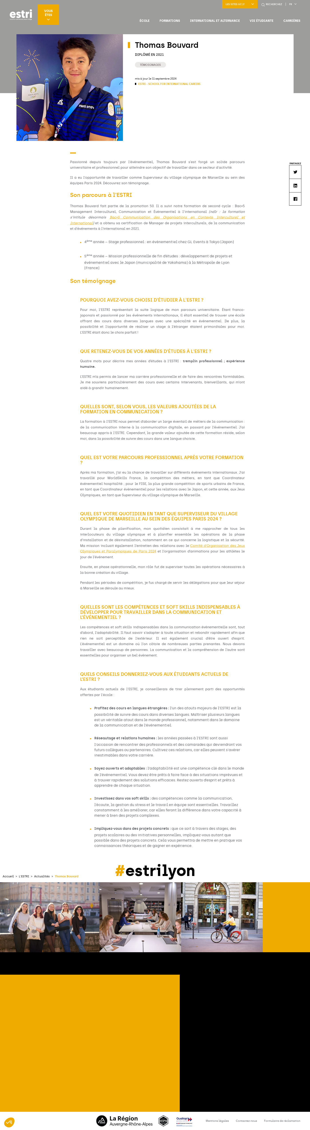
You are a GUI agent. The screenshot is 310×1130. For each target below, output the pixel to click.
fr (293, 4)
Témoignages (150, 64)
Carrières (291, 21)
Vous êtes (48, 15)
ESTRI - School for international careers (169, 84)
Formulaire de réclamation (282, 1120)
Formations (170, 21)
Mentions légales (217, 1120)
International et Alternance (215, 21)
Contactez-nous (246, 1120)
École (145, 21)
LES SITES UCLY (240, 4)
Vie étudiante (261, 21)
